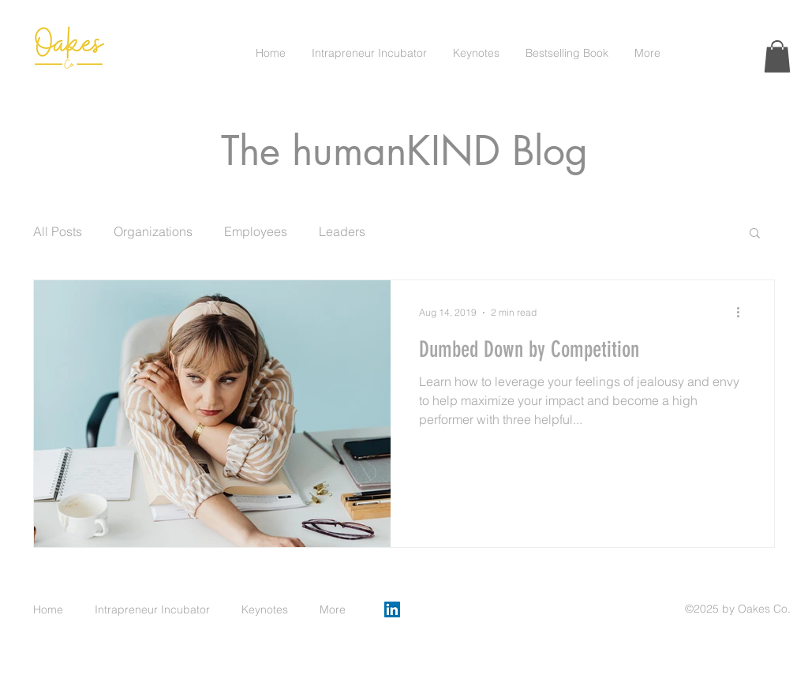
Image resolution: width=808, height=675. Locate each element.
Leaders (342, 231)
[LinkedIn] (392, 609)
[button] (777, 56)
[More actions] (743, 312)
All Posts (57, 231)
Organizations (153, 231)
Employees (255, 231)
